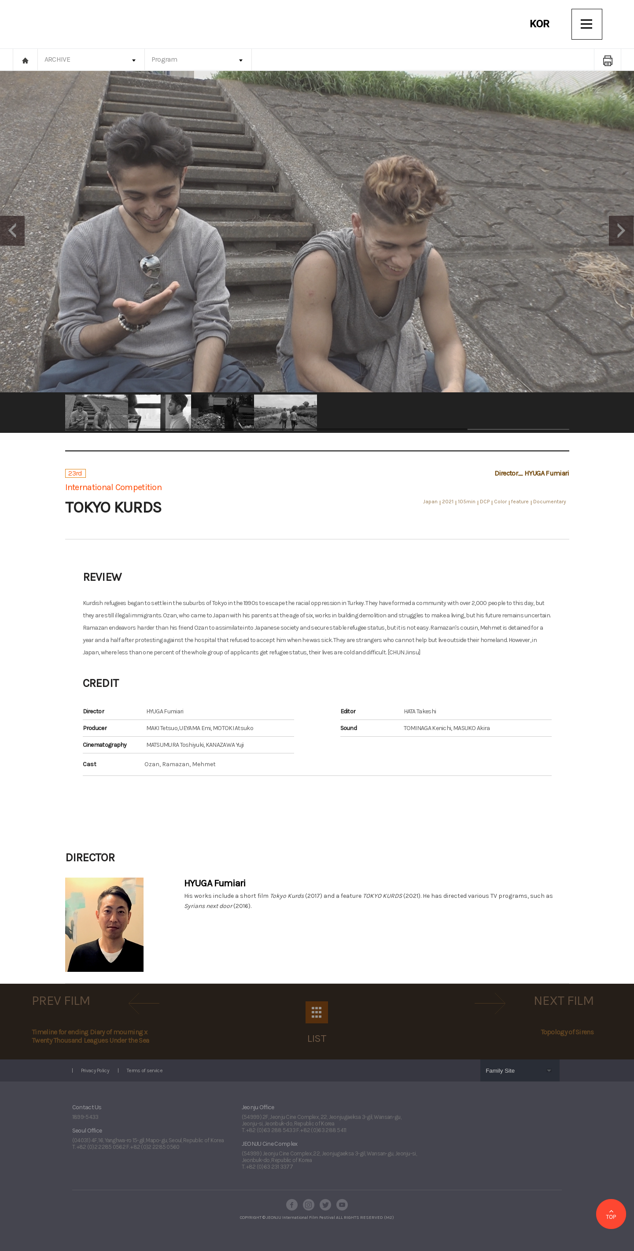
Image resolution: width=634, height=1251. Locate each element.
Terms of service (144, 1070)
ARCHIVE (57, 59)
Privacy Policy (95, 1070)
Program (164, 59)
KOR (539, 24)
